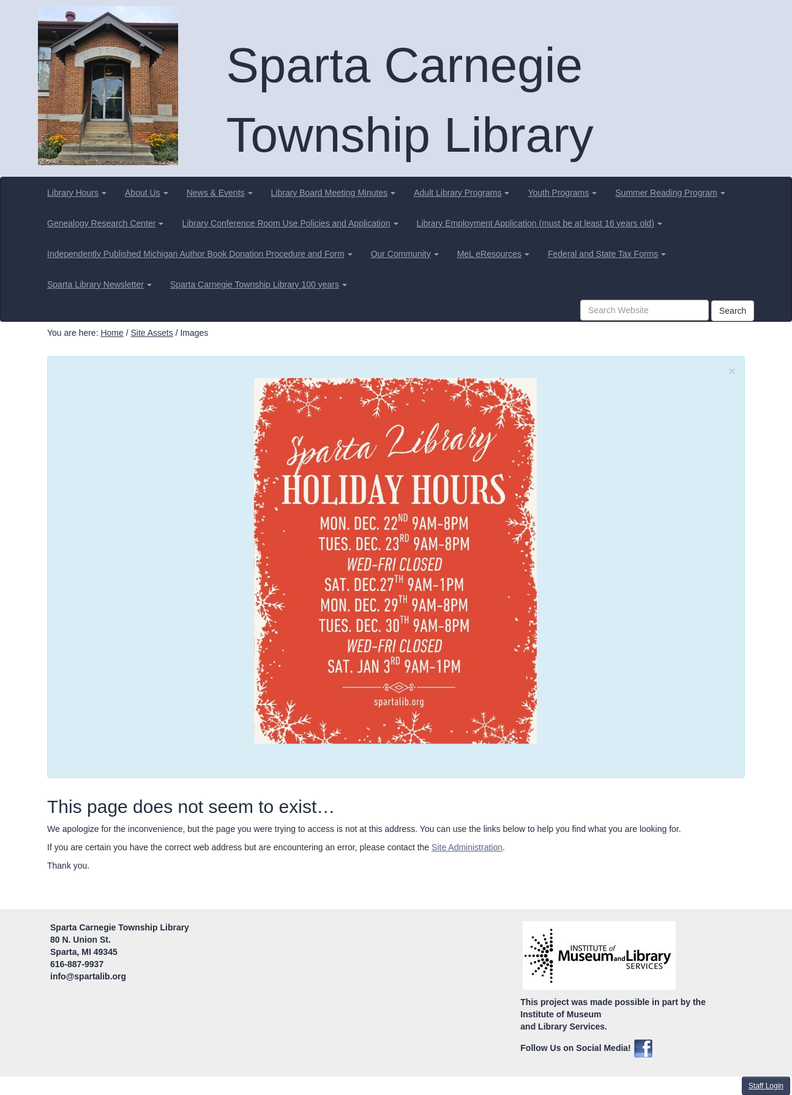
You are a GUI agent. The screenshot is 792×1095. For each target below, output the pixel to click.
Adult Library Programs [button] (461, 193)
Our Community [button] (405, 254)
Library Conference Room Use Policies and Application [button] (290, 223)
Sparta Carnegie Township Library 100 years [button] (258, 284)
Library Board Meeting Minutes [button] (333, 193)
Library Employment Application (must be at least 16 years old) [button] (539, 223)
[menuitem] (77, 192)
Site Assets (151, 333)
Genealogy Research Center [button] (105, 223)
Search (732, 311)
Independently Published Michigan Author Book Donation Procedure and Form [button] (200, 254)
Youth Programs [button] (562, 193)
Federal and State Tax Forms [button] (607, 254)
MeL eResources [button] (493, 254)
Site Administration (466, 847)
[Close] (732, 371)
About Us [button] (146, 193)
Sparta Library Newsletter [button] (99, 284)
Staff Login (766, 1086)
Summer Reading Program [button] (670, 193)
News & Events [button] (220, 193)
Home (111, 333)
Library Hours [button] (76, 193)
